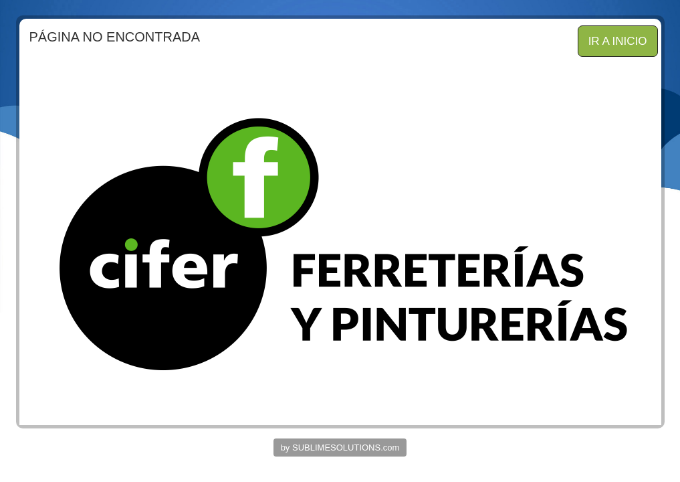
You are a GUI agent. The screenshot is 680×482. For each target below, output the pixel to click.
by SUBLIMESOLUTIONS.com (340, 448)
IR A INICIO (617, 41)
